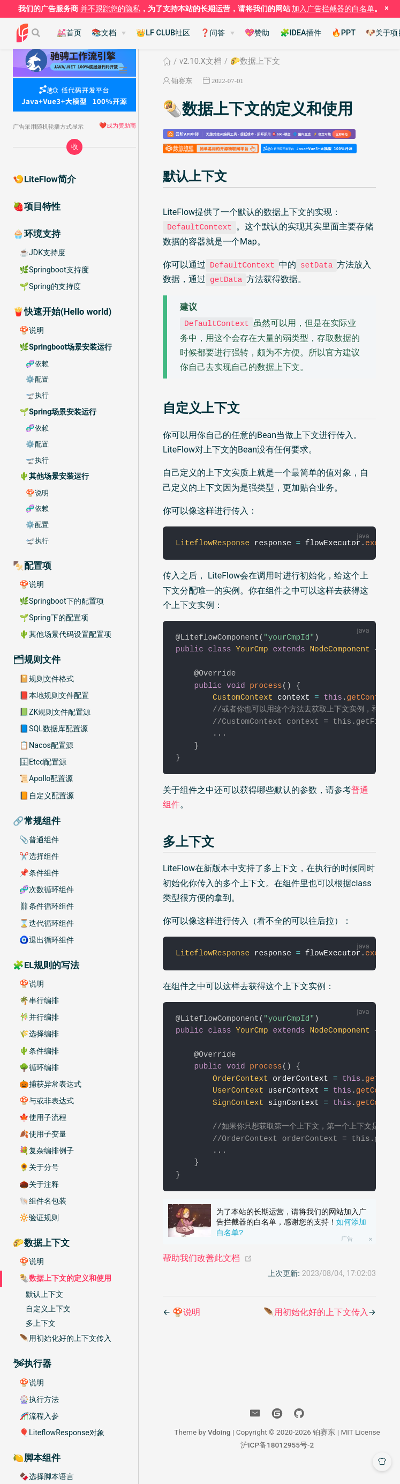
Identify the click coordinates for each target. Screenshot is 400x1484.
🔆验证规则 (39, 1217)
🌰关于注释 (39, 1184)
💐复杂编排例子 (46, 1150)
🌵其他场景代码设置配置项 (65, 634)
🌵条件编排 (39, 1051)
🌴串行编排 (39, 1000)
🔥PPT (343, 33)
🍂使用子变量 (42, 1134)
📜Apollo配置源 (46, 778)
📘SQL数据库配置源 (53, 728)
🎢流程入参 (39, 1416)
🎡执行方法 (39, 1399)
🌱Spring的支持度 (50, 286)
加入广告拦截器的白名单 (333, 8)
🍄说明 (31, 330)
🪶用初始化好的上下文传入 (65, 1338)
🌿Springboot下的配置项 (61, 601)
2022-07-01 (228, 80)
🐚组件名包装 (42, 1201)
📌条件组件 (39, 873)
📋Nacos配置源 (46, 745)
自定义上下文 (48, 1308)
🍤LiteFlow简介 (44, 179)
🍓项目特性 (37, 207)
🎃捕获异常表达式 (50, 1084)
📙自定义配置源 (46, 795)
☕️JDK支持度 (42, 252)
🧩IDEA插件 (300, 33)
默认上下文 (44, 1294)
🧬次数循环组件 (46, 889)
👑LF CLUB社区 (163, 33)
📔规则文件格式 (46, 678)
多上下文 (41, 1323)
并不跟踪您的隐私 (110, 8)
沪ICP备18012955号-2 (277, 1456)
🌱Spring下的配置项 (53, 617)
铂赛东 (181, 80)
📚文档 (104, 33)
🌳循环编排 (39, 1067)
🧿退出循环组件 (46, 940)
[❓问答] (217, 33)
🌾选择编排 (39, 1033)
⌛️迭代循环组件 (46, 923)
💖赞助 (257, 33)
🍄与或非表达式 (46, 1100)
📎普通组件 (39, 839)
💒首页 (69, 33)
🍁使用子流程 (42, 1117)
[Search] (37, 33)
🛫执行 (37, 395)
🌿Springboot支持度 (54, 269)
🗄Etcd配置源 (42, 762)
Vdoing (219, 1443)
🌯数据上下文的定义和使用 (65, 1278)
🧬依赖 (37, 364)
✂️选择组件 (39, 856)
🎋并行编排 (39, 1017)
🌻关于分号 (39, 1167)
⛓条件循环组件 (46, 906)
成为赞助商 (121, 125)
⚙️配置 (37, 379)
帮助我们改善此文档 (201, 1269)
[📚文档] (109, 33)
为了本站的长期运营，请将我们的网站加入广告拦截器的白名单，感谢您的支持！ (291, 1233)
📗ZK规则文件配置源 (54, 712)
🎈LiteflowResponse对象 (61, 1432)
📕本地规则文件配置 (54, 695)
